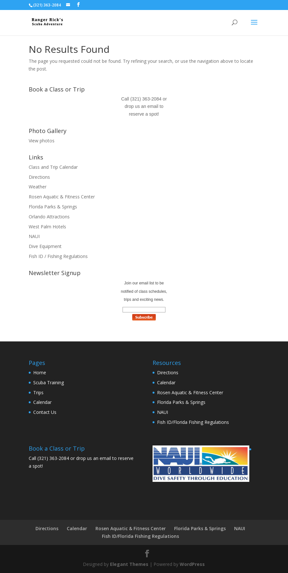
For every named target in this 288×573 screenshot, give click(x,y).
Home (39, 372)
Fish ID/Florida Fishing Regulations (193, 422)
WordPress (192, 564)
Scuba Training (48, 382)
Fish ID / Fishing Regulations (58, 256)
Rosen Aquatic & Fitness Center (62, 197)
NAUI (34, 236)
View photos (42, 141)
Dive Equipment (45, 246)
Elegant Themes (129, 564)
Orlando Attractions (49, 217)
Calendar (42, 402)
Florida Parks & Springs (53, 207)
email (152, 106)
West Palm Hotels (47, 227)
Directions (39, 177)
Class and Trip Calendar (53, 167)
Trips (38, 392)
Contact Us (44, 412)
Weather (37, 187)
